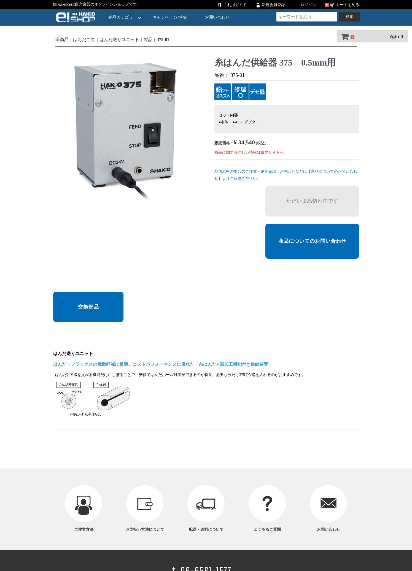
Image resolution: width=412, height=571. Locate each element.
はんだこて (84, 39)
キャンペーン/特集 (170, 17)
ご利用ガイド (235, 5)
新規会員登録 (273, 5)
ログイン (308, 5)
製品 (148, 39)
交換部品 (88, 307)
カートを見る (347, 5)
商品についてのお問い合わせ (312, 241)
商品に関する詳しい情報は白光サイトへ (249, 152)
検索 (349, 17)
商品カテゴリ (124, 17)
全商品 (62, 39)
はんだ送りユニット (119, 39)
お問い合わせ (216, 17)
